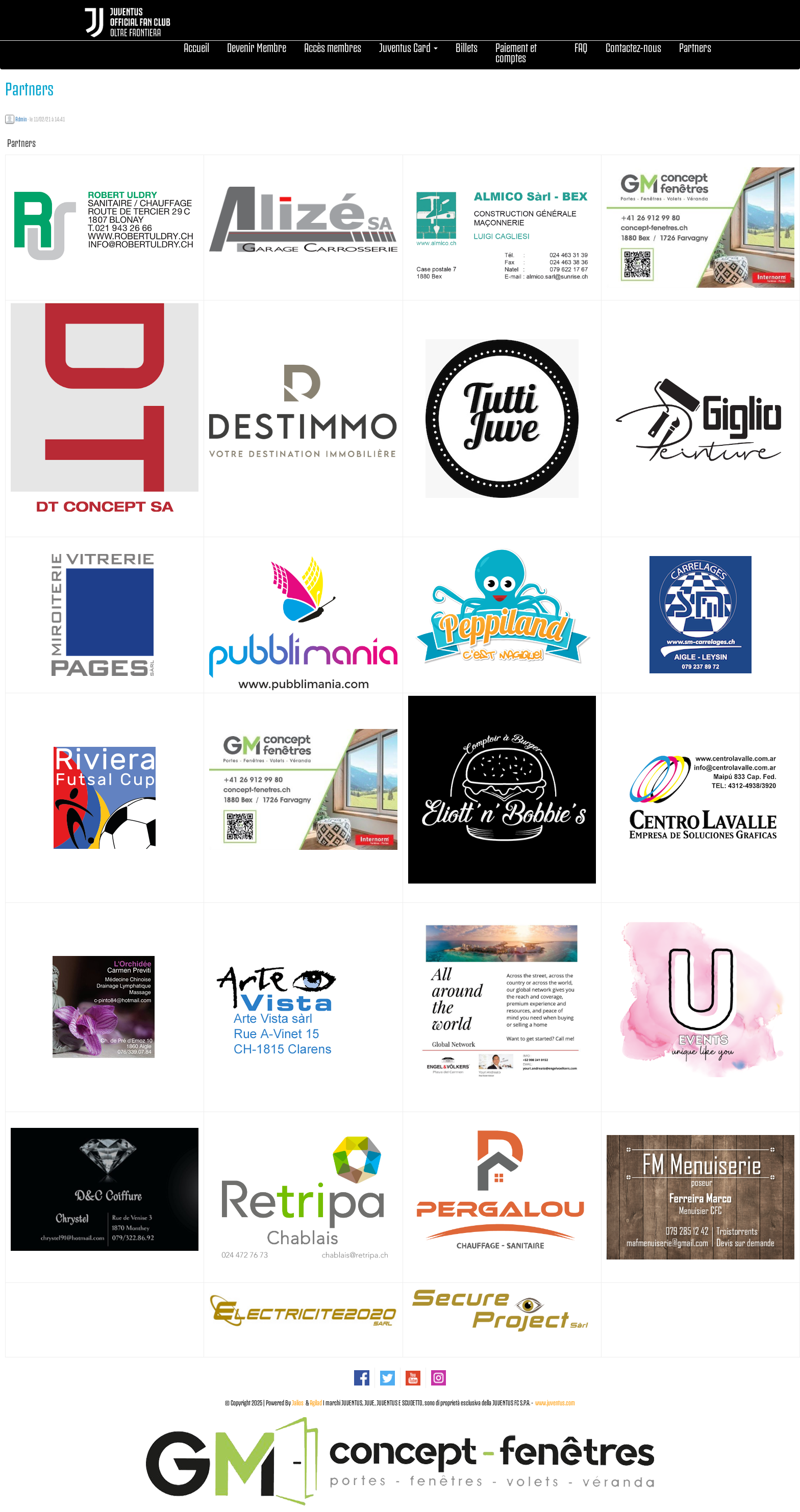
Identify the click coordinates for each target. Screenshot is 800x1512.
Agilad (316, 1402)
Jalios (298, 1402)
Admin (21, 118)
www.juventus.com (555, 1402)
